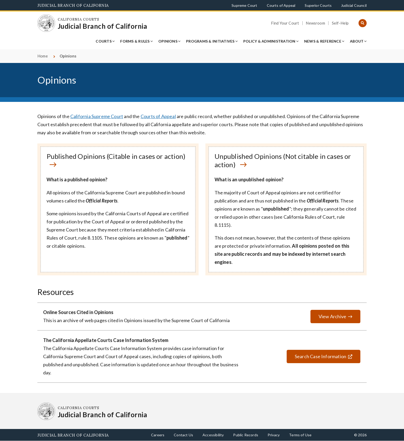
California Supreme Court (96, 116)
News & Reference (322, 41)
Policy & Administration (269, 41)
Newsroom (315, 23)
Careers (157, 435)
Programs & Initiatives (210, 41)
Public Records (245, 435)
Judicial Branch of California (73, 5)
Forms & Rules (134, 41)
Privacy (274, 435)
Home (42, 56)
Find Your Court (285, 23)
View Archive (332, 316)
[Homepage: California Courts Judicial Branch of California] (46, 23)
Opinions (167, 41)
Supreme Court (244, 5)
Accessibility (213, 435)
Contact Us (183, 435)
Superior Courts (318, 5)
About (356, 41)
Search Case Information (316, 356)
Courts (104, 41)
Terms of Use (300, 435)
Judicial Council (354, 5)
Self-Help (340, 23)
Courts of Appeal (281, 5)
